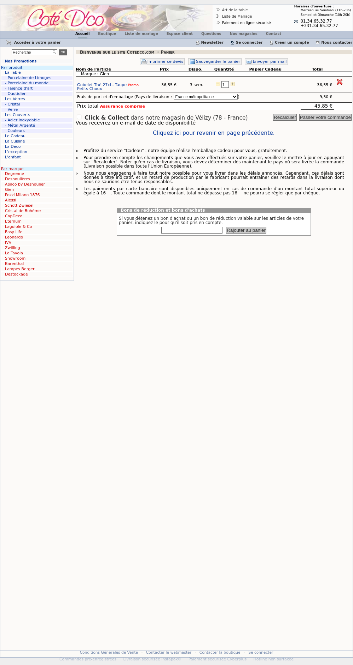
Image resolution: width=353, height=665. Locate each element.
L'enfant (13, 157)
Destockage (16, 274)
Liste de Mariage (237, 16)
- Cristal (12, 104)
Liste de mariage (141, 34)
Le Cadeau (15, 136)
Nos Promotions (20, 61)
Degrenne (14, 173)
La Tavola (14, 253)
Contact (274, 34)
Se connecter (249, 42)
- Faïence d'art (19, 88)
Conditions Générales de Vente (109, 652)
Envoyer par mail (270, 61)
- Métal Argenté (20, 125)
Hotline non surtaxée (274, 659)
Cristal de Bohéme (23, 210)
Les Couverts (17, 115)
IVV (8, 242)
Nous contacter (336, 42)
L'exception (16, 152)
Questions (211, 34)
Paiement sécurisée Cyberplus (218, 659)
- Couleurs (15, 130)
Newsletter (212, 42)
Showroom (15, 258)
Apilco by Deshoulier (25, 184)
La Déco (13, 146)
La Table (13, 72)
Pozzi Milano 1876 (22, 195)
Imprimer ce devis (165, 61)
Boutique (107, 34)
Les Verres (15, 99)
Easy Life (13, 232)
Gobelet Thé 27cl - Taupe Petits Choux (108, 87)
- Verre (11, 109)
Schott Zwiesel (19, 205)
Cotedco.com (15, 7)
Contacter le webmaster (168, 652)
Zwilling (12, 248)
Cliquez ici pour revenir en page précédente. (213, 133)
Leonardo (14, 237)
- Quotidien (16, 93)
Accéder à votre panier (37, 42)
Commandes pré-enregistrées (87, 659)
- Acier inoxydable (22, 120)
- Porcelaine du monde (26, 83)
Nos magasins (243, 34)
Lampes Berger (19, 269)
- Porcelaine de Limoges (28, 77)
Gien (9, 189)
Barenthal (14, 263)
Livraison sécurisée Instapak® (152, 659)
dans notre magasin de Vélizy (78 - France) (166, 118)
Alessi (10, 200)
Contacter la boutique (220, 652)
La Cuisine (15, 141)
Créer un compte (292, 42)
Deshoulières (17, 179)
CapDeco (13, 216)
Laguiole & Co (18, 226)
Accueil (82, 34)
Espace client (180, 34)
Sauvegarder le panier (218, 61)
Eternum (13, 221)
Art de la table (235, 10)
